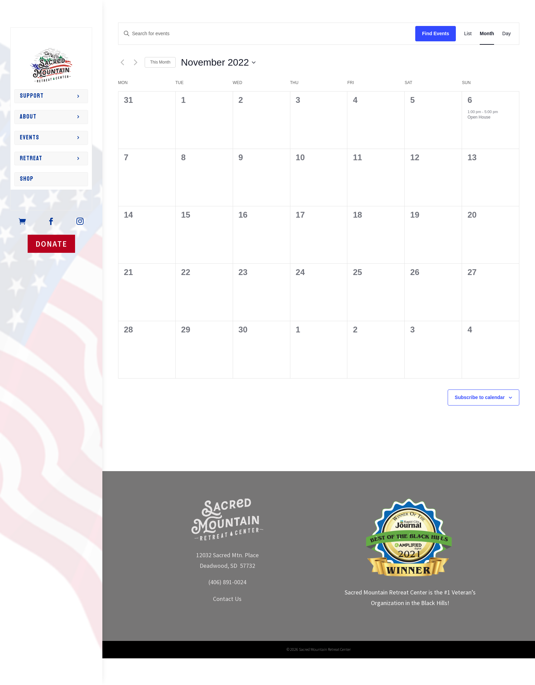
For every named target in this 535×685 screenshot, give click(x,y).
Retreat (31, 158)
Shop (26, 178)
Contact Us (227, 599)
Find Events (435, 33)
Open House (478, 117)
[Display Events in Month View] (487, 33)
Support (32, 95)
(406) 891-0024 (227, 582)
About (28, 116)
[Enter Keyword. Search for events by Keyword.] (266, 33)
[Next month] (135, 62)
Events (29, 137)
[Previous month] (122, 62)
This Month (160, 62)
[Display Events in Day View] (506, 33)
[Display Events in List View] (468, 33)
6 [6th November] (469, 100)
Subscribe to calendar (480, 397)
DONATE (51, 244)
